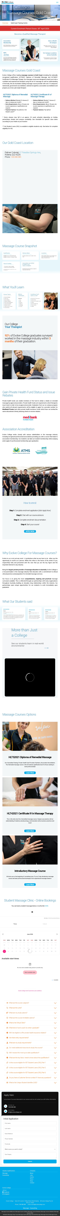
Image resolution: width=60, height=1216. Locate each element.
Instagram (5, 1194)
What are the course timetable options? (22, 1018)
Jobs (31, 1175)
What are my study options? (18, 1013)
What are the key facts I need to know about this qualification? (29, 1058)
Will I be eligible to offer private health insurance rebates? (27, 1033)
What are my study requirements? (20, 1043)
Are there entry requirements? (19, 1038)
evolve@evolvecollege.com (38, 1204)
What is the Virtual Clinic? (17, 1023)
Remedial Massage (36, 1214)
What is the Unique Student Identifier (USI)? (23, 1083)
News (31, 1179)
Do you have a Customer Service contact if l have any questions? (30, 1078)
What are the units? (15, 1008)
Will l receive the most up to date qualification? (24, 1053)
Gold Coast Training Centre (19, 23)
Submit (30, 1161)
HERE (46, 906)
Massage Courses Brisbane (34, 1211)
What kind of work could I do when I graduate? (24, 1028)
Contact (32, 1183)
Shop (31, 1181)
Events (32, 1177)
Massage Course (53, 1214)
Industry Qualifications (8, 1171)
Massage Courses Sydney (21, 1211)
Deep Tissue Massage (18, 1214)
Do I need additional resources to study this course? (26, 1048)
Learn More (30, 773)
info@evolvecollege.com (15, 1112)
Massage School (45, 1214)
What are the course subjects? (19, 1003)
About (31, 1173)
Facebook (5, 1192)
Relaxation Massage (7, 1214)
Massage (5, 1173)
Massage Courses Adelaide (47, 1211)
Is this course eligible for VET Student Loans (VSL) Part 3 (27, 1073)
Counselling (5, 1175)
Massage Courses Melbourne (8, 1211)
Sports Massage (27, 1214)
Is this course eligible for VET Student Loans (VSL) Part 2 (27, 1068)
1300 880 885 (12, 1107)
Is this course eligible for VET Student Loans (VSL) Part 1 (27, 1063)
